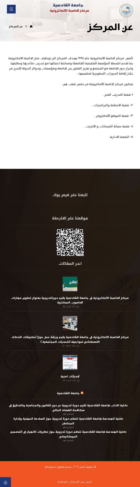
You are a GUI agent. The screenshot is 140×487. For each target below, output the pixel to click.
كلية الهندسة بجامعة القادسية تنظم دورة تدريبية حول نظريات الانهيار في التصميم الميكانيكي (68, 426)
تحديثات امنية (70, 370)
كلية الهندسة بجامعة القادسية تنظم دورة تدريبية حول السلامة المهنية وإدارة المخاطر (68, 413)
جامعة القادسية (68, 385)
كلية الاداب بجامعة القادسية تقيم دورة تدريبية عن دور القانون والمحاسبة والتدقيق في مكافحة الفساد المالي (68, 400)
